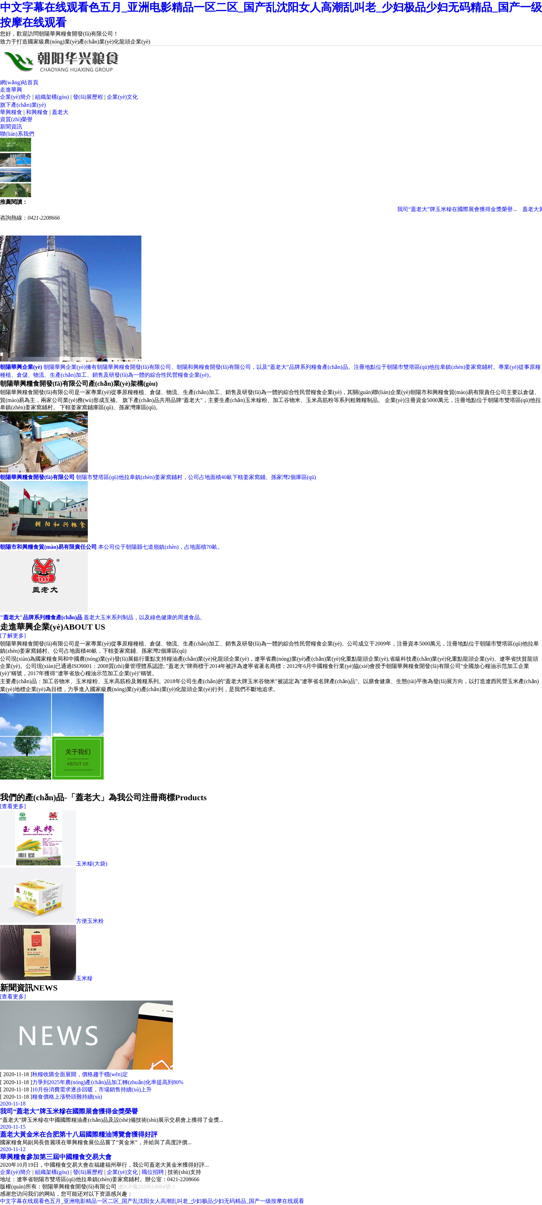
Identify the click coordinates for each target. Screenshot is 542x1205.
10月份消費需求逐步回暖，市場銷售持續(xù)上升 (92, 1089)
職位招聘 (153, 1172)
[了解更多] (13, 636)
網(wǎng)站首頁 (19, 82)
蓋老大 (60, 112)
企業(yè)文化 (122, 97)
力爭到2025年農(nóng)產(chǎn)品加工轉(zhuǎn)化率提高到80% (108, 1082)
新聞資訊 (11, 127)
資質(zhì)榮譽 (16, 119)
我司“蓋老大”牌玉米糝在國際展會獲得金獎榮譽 (461, 209)
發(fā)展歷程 (88, 97)
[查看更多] (13, 806)
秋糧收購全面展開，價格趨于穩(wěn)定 (80, 1074)
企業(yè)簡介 (15, 97)
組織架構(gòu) (52, 97)
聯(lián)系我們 (17, 134)
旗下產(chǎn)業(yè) (23, 105)
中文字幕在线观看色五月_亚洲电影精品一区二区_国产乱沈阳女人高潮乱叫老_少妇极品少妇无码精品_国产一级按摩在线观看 (152, 1201)
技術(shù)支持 (184, 1172)
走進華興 (11, 90)
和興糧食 (37, 112)
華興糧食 (11, 112)
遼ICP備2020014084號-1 (146, 1186)
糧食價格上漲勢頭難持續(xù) (67, 1097)
